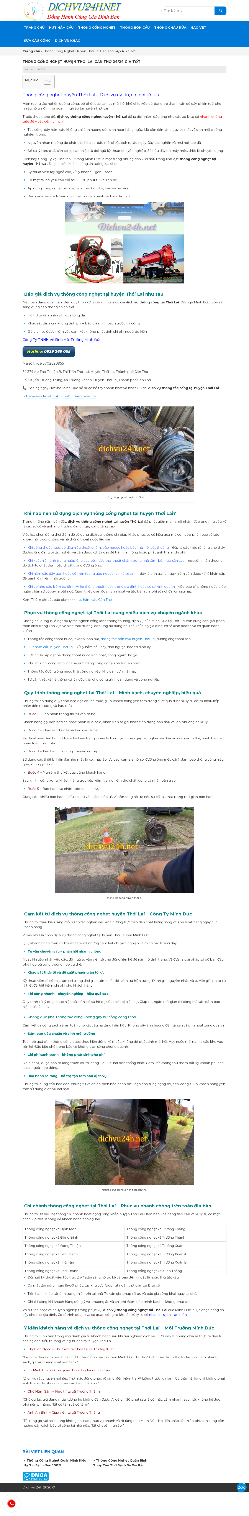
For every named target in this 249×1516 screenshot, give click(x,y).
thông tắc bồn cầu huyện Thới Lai (128, 639)
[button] (45, 81)
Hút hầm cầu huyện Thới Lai (50, 647)
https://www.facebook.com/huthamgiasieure (59, 396)
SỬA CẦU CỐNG (37, 40)
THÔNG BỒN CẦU (135, 27)
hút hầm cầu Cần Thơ (94, 600)
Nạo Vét (198, 27)
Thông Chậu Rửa (170, 27)
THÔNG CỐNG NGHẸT (97, 27)
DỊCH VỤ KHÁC (67, 40)
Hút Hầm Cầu (61, 27)
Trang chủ (34, 27)
